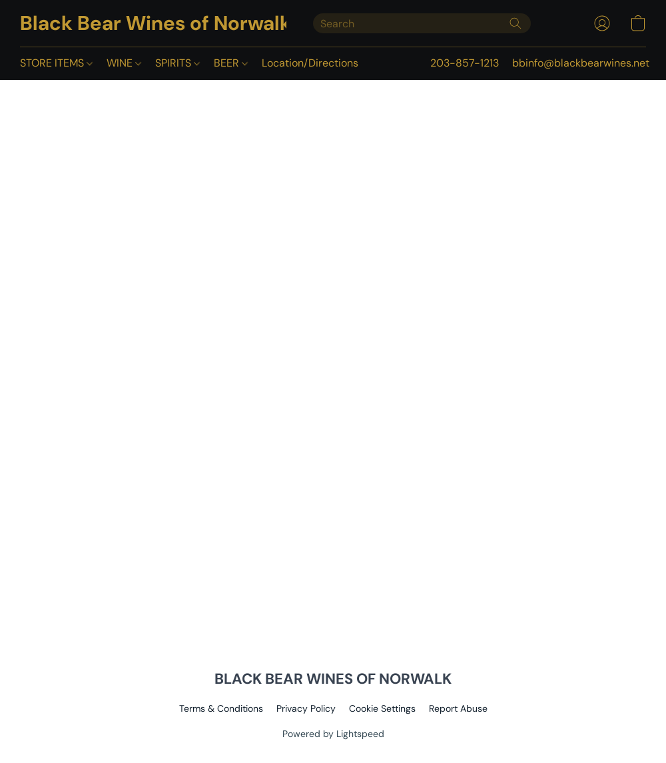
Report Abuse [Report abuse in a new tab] (458, 708)
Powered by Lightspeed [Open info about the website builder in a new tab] (333, 734)
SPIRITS (177, 63)
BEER (231, 63)
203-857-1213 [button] (464, 63)
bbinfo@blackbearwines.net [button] (580, 63)
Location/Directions (310, 63)
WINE (124, 63)
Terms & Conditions (221, 708)
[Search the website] (515, 23)
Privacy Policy (306, 708)
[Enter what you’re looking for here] (422, 23)
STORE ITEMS (56, 63)
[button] (153, 23)
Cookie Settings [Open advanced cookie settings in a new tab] (382, 708)
